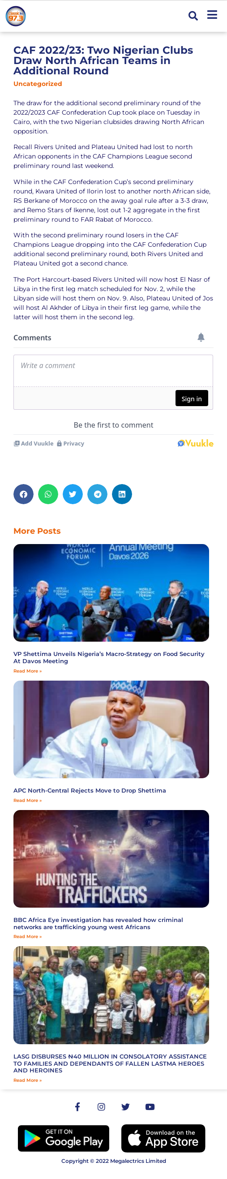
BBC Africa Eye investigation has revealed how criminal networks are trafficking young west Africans (98, 923)
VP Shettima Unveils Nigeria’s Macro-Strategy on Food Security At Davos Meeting (109, 657)
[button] (193, 16)
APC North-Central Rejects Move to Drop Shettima (89, 790)
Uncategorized (37, 84)
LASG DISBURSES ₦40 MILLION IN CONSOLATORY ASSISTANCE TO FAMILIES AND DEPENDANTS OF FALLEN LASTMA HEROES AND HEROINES (110, 1063)
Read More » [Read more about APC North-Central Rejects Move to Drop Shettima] (27, 800)
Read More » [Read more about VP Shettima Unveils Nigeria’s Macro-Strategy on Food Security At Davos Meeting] (27, 671)
